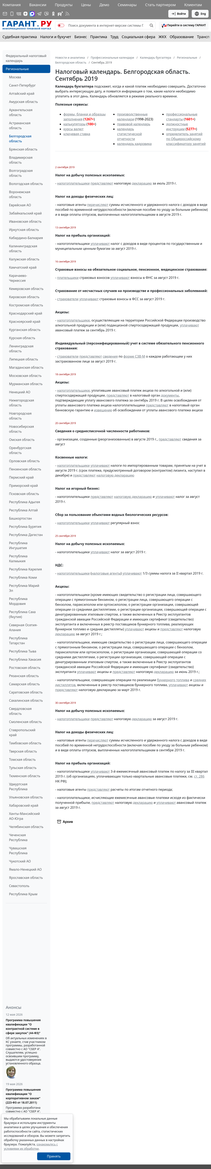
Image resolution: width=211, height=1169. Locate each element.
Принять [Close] (54, 1156)
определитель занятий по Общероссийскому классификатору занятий (185, 139)
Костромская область (26, 305)
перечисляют (97, 204)
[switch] (61, 25)
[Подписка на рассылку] (4, 13)
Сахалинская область (26, 700)
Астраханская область (19, 125)
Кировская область (24, 297)
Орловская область (24, 461)
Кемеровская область (26, 288)
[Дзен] (25, 14)
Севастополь (19, 886)
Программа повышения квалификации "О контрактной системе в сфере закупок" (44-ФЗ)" (23, 1026)
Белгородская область (20, 138)
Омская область (21, 439)
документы (170, 395)
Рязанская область (24, 676)
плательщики (68, 277)
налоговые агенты (106, 573)
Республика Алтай (23, 510)
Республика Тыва (22, 651)
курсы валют (73, 129)
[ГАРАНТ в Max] (32, 13)
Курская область (22, 338)
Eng (200, 13)
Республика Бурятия (25, 526)
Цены (86, 4)
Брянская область (23, 149)
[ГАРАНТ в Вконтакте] (18, 13)
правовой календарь (133, 124)
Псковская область (24, 494)
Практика (98, 36)
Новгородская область (20, 416)
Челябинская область (26, 827)
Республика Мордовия (18, 601)
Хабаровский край (23, 805)
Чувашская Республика (18, 850)
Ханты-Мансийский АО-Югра (24, 816)
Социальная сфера (138, 36)
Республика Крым (23, 894)
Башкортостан (20, 518)
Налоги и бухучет (55, 36)
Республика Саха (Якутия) (22, 614)
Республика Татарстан (18, 640)
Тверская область (23, 751)
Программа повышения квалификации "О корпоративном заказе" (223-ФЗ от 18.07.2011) (23, 1096)
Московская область (25, 375)
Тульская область (23, 767)
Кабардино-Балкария (26, 238)
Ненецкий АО (19, 392)
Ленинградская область (21, 348)
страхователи (67, 299)
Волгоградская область (21, 173)
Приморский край (23, 485)
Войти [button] (178, 13)
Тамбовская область (25, 743)
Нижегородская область (21, 402)
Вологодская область (26, 183)
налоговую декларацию (115, 475)
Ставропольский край (22, 732)
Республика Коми (23, 577)
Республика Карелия (25, 569)
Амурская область (23, 101)
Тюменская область (24, 776)
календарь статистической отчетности (129, 134)
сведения (110, 356)
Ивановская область (25, 221)
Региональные (17, 69)
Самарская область (24, 684)
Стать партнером (160, 4)
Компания (11, 4)
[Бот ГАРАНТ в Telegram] (46, 13)
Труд (114, 36)
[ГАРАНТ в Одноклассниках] (53, 13)
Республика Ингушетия (18, 545)
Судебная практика (19, 36)
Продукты (63, 4)
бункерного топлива (173, 680)
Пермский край (21, 477)
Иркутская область (24, 229)
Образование (182, 36)
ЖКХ (162, 36)
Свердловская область (20, 711)
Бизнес (80, 36)
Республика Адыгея (24, 502)
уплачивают (100, 243)
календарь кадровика (134, 143)
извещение (103, 410)
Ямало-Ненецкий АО (25, 869)
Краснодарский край (25, 313)
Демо (104, 4)
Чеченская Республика (18, 837)
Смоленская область (25, 722)
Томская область (22, 759)
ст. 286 (199, 776)
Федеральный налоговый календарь (26, 58)
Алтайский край (21, 93)
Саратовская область (25, 692)
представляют (102, 183)
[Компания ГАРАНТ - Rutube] (60, 13)
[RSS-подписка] (67, 13)
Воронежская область (19, 194)
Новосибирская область (21, 429)
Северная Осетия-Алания (23, 627)
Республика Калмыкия (18, 558)
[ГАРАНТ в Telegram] (39, 13)
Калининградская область (23, 248)
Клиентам (193, 4)
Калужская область (24, 259)
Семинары (127, 4)
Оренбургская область (20, 450)
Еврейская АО (20, 205)
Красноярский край (24, 321)
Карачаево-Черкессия (18, 278)
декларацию (142, 183)
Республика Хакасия (25, 659)
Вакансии (37, 4)
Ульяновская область (26, 797)
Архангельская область (20, 112)
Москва (15, 77)
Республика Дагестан (26, 535)
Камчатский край (23, 267)
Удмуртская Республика (18, 786)
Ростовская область (24, 667)
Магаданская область (26, 367)
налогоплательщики (73, 183)
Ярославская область (26, 877)
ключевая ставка (76, 134)
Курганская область (24, 329)
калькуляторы (74, 124)
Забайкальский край (25, 213)
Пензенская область (25, 469)
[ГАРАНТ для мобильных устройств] (11, 13)
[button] (184, 25)
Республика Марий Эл (24, 588)
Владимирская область (20, 160)
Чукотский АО (20, 861)
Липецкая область (23, 359)
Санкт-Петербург (22, 85)
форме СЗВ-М (134, 356)
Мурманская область (25, 384)
